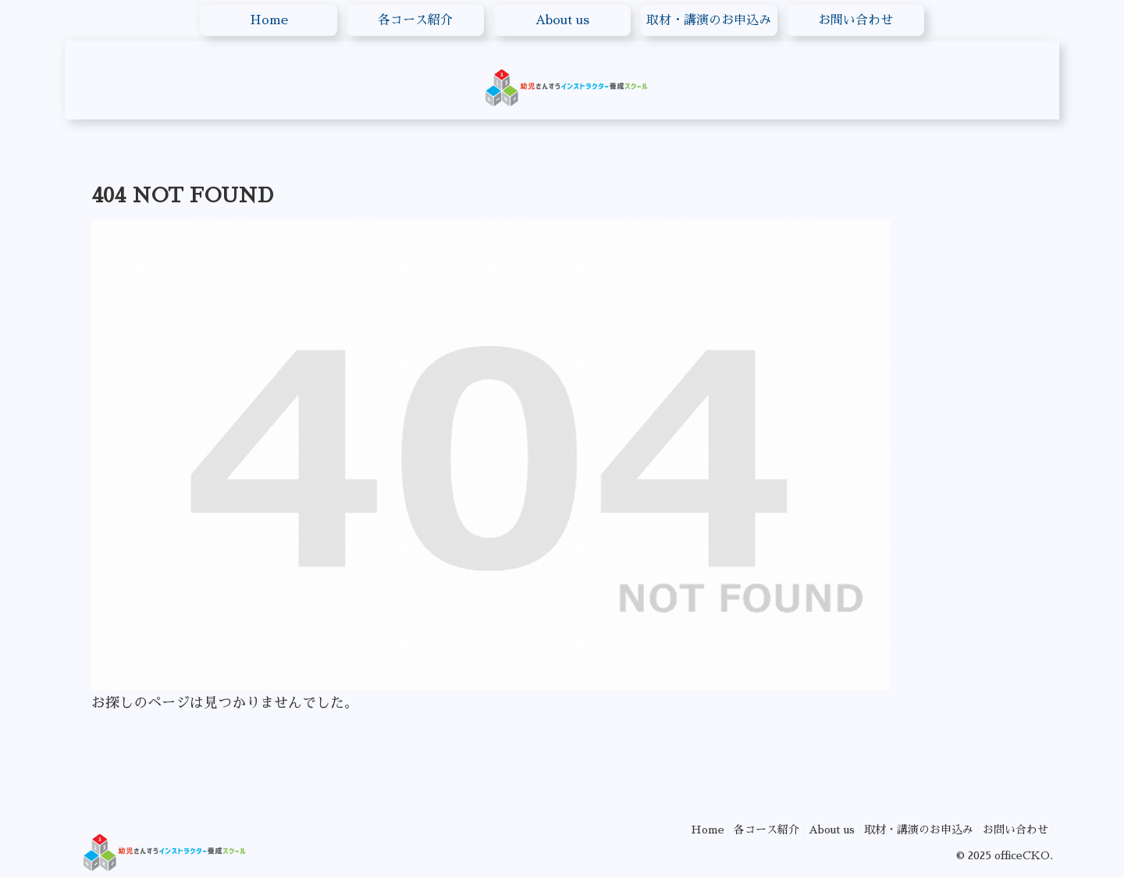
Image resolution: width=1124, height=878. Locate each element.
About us (814, 829)
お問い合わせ (1011, 829)
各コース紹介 (741, 829)
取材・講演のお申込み (907, 829)
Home (675, 829)
